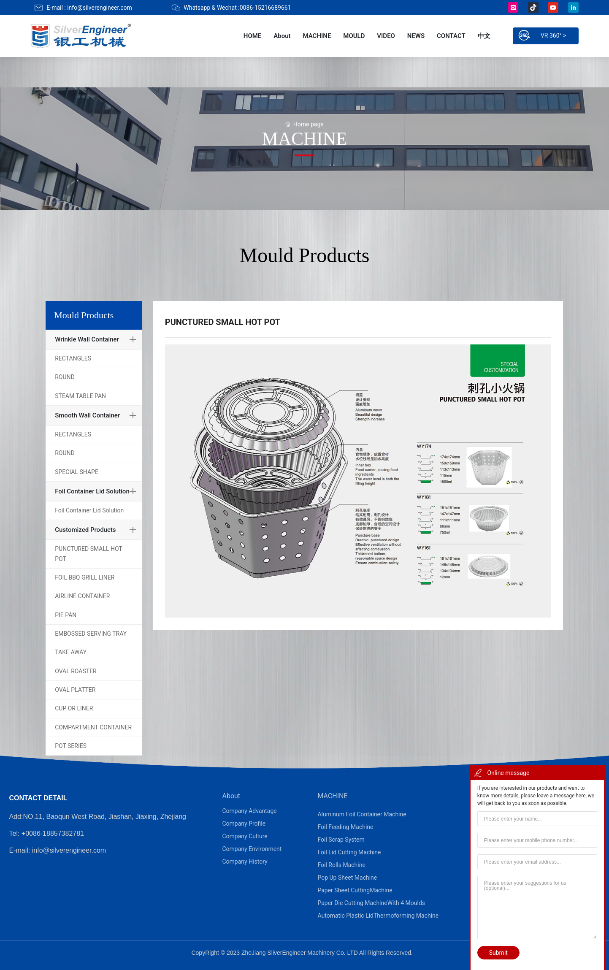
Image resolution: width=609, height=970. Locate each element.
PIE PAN (65, 615)
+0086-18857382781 (53, 833)
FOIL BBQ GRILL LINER (84, 577)
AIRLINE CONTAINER (82, 596)
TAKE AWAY (71, 652)
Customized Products (85, 530)
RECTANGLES (73, 358)
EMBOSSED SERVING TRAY (91, 633)
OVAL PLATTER (75, 689)
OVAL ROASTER (76, 671)
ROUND (65, 377)
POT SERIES (71, 745)
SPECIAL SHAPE (76, 472)
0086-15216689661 (265, 7)
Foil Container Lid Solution (92, 491)
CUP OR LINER (74, 708)
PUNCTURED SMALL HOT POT (88, 553)
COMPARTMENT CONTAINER (93, 727)
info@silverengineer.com (99, 7)
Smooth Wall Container (87, 415)
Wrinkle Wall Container (87, 339)
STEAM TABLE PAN (80, 396)
